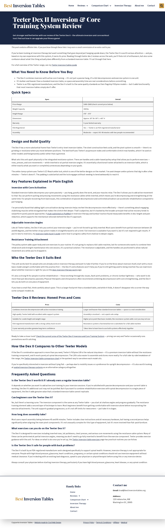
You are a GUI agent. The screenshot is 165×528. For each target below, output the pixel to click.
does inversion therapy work (64, 270)
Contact (151, 5)
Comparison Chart (101, 5)
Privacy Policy (88, 523)
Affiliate (116, 523)
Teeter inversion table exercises (86, 439)
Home (71, 5)
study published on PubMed (59, 213)
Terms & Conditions (103, 523)
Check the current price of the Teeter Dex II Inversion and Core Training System (70, 336)
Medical (124, 523)
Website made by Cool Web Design (47, 523)
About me (139, 5)
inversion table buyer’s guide (48, 233)
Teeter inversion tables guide (64, 65)
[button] (161, 5)
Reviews (83, 5)
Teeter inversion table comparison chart (41, 358)
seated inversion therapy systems (28, 367)
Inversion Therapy (123, 5)
